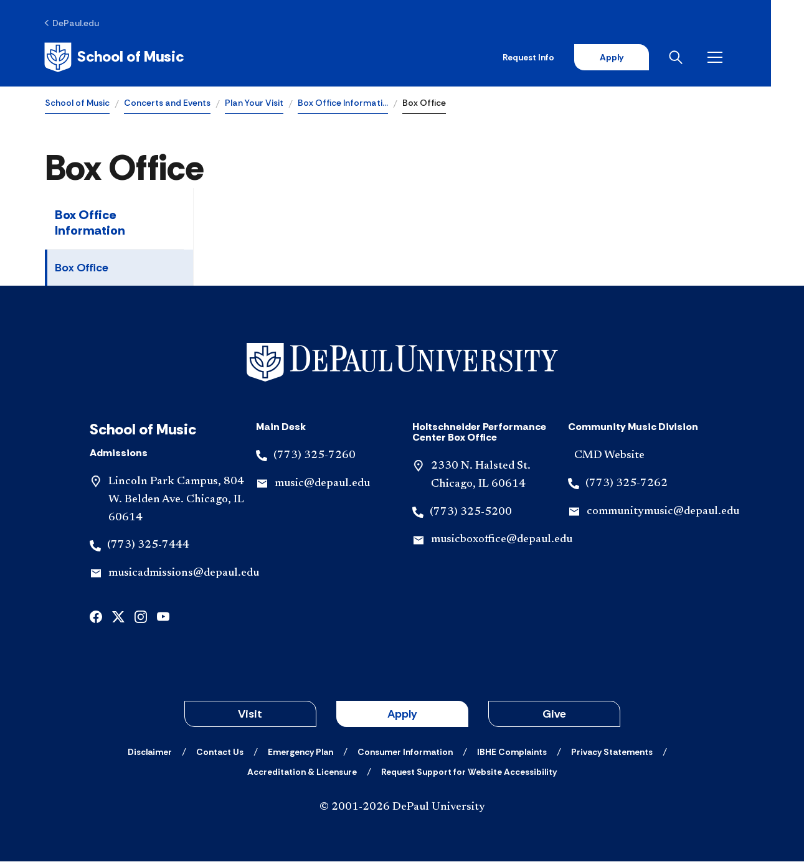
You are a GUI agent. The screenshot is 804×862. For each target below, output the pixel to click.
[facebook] (96, 616)
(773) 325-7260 (314, 456)
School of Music (77, 103)
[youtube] (163, 616)
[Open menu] (749, 57)
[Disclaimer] (150, 752)
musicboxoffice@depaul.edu (501, 540)
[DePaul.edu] (72, 23)
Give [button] (554, 714)
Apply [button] (402, 714)
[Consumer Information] (405, 752)
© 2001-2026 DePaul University (402, 807)
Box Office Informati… (343, 103)
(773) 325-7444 (148, 545)
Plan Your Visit (254, 103)
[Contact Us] (220, 752)
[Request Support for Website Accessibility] (469, 772)
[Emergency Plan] (300, 752)
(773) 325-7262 (626, 483)
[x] (118, 616)
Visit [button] (250, 714)
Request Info (560, 57)
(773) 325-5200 (471, 512)
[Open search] (710, 57)
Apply (643, 57)
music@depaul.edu (322, 483)
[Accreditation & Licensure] (302, 772)
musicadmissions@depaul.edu (183, 573)
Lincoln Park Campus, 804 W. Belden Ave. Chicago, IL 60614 (176, 500)
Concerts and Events (167, 103)
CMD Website (609, 456)
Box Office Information (90, 223)
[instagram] (141, 616)
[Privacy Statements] (612, 752)
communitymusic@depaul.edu (663, 511)
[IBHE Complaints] (512, 752)
